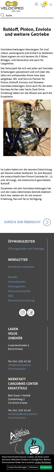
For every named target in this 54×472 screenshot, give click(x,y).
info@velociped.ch (19, 365)
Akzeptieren (46, 467)
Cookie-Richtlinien (43, 462)
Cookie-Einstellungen (17, 467)
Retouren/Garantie (19, 291)
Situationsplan (17, 368)
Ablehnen (33, 467)
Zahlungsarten (16, 286)
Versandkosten (17, 281)
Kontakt (12, 277)
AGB (10, 295)
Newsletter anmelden (21, 266)
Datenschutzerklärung (21, 300)
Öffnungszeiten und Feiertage (26, 248)
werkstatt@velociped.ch (22, 413)
